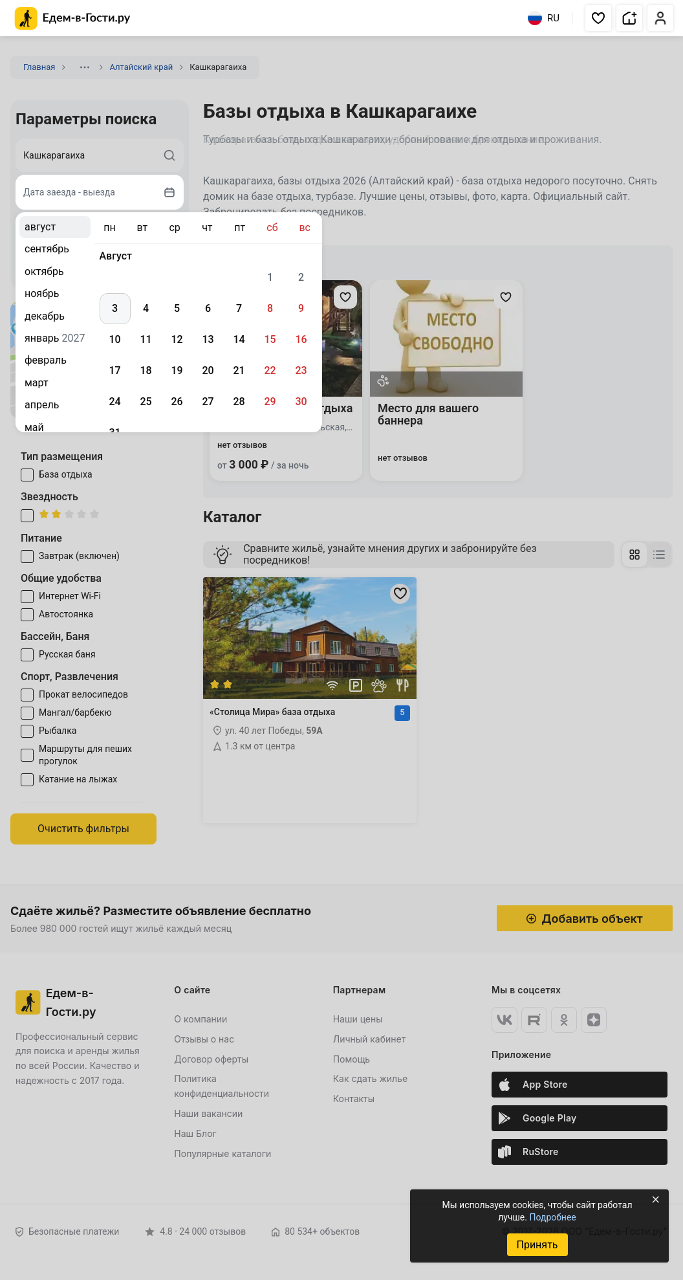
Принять (537, 1245)
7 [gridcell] (239, 308)
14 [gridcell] (238, 339)
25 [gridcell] (145, 401)
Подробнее (552, 1217)
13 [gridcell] (207, 339)
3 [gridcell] (115, 308)
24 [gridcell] (114, 401)
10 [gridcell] (114, 339)
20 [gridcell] (207, 370)
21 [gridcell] (238, 370)
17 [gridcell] (114, 370)
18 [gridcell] (145, 370)
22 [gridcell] (270, 370)
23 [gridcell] (301, 370)
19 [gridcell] (176, 370)
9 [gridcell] (301, 308)
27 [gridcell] (207, 401)
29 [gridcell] (270, 401)
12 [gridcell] (176, 339)
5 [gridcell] (177, 308)
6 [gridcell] (208, 308)
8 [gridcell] (270, 308)
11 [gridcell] (145, 339)
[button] (598, 18)
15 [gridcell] (270, 339)
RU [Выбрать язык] (543, 18)
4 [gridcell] (146, 308)
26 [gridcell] (176, 401)
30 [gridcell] (301, 401)
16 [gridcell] (301, 339)
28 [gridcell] (238, 401)
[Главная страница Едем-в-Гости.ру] (73, 18)
